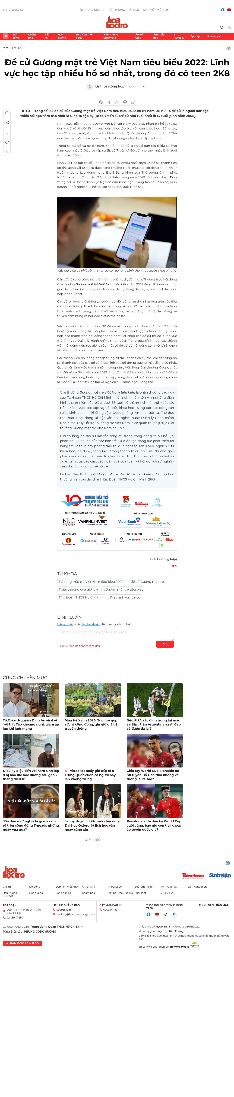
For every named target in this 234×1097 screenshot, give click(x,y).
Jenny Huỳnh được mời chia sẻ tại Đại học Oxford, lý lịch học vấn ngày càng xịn (93, 825)
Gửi (165, 644)
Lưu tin (7, 133)
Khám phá (32, 36)
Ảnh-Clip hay (159, 36)
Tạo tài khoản (90, 624)
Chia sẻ (7, 123)
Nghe (7, 113)
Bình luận (7, 142)
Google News (228, 48)
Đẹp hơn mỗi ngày (84, 36)
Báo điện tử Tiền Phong (117, 23)
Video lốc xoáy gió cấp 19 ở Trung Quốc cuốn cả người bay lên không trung (90, 775)
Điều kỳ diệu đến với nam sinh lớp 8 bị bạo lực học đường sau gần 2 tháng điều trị (31, 775)
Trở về (7, 152)
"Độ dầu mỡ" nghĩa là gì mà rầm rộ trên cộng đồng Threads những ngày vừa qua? (31, 825)
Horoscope (214, 36)
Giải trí (47, 36)
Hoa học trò (14, 872)
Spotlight (197, 36)
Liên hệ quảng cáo (66, 905)
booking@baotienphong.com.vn (76, 914)
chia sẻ (101, 102)
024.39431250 (15, 917)
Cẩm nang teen (197, 886)
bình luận (133, 102)
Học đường (62, 36)
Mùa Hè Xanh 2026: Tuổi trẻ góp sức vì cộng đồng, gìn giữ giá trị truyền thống (91, 724)
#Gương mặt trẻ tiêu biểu (123, 589)
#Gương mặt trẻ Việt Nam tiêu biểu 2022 (91, 582)
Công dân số (63, 892)
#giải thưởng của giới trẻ (78, 589)
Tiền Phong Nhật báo (124, 9)
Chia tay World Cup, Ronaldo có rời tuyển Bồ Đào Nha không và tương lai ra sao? (153, 775)
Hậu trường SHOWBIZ (110, 36)
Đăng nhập (65, 624)
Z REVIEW (179, 36)
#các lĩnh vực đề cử (125, 597)
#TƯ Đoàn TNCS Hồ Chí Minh (82, 597)
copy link (117, 102)
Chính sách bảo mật (213, 905)
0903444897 (111, 909)
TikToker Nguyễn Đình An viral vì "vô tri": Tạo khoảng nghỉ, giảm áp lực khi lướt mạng (31, 724)
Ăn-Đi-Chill (139, 36)
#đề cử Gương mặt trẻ (146, 582)
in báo (125, 102)
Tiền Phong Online (90, 9)
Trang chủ (5, 36)
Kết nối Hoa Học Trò (120, 892)
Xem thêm (228, 36)
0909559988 (64, 909)
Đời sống (16, 36)
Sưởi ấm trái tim (144, 886)
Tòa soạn (10, 905)
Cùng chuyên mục (25, 677)
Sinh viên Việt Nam (156, 9)
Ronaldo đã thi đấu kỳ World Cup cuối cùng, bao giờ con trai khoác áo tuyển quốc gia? (154, 825)
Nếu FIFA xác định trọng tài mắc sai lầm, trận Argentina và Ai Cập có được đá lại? (154, 724)
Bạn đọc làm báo (22, 943)
